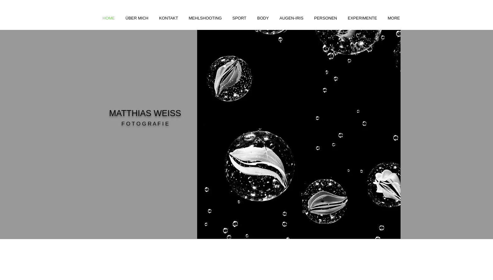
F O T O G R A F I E (145, 124)
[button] (206, 18)
